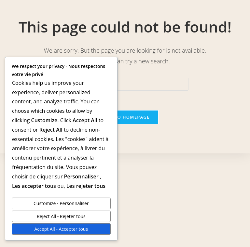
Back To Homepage (124, 117)
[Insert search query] (125, 84)
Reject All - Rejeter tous (61, 216)
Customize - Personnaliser (61, 203)
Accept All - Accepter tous (61, 229)
